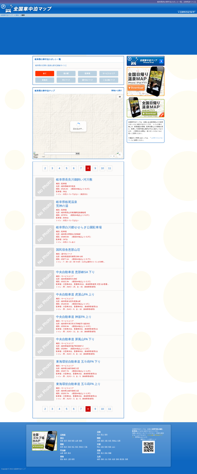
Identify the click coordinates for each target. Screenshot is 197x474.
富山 (102, 434)
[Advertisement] (98, 35)
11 (109, 168)
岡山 (98, 447)
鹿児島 (122, 459)
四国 (99, 450)
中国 (99, 444)
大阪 (106, 441)
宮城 (69, 441)
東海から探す (116, 91)
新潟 (69, 453)
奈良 (109, 441)
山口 (113, 447)
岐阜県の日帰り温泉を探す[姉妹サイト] (50, 65)
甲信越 (62, 450)
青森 (61, 441)
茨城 (69, 447)
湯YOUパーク (87, 80)
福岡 (98, 459)
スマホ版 (150, 435)
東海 (62, 457)
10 (102, 168)
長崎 (102, 459)
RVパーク (66, 80)
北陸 (99, 432)
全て (44, 73)
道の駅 (66, 73)
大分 (106, 459)
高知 (106, 453)
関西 (99, 438)
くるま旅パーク (109, 80)
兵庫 (118, 441)
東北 (62, 438)
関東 (62, 444)
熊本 (109, 459)
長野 (65, 453)
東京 (76, 447)
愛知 (61, 459)
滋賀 (102, 441)
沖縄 (126, 459)
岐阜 (65, 459)
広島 (102, 447)
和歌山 (114, 441)
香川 (102, 453)
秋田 (73, 441)
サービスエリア (109, 73)
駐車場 (87, 73)
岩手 (65, 441)
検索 (77, 154)
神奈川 (81, 447)
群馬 (61, 447)
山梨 (61, 453)
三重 (69, 459)
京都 (98, 441)
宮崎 (117, 459)
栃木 (65, 447)
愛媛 (109, 453)
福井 (106, 434)
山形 (76, 441)
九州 (99, 457)
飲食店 (44, 80)
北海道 (62, 435)
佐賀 (113, 459)
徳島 (98, 453)
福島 (80, 441)
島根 (106, 447)
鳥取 (109, 447)
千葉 (85, 447)
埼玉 (73, 447)
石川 (98, 434)
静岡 (73, 459)
